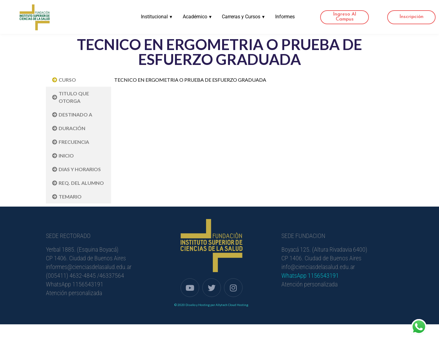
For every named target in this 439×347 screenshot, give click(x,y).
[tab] (78, 80)
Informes (284, 17)
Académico (195, 17)
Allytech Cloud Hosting (232, 305)
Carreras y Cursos (242, 17)
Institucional (154, 17)
